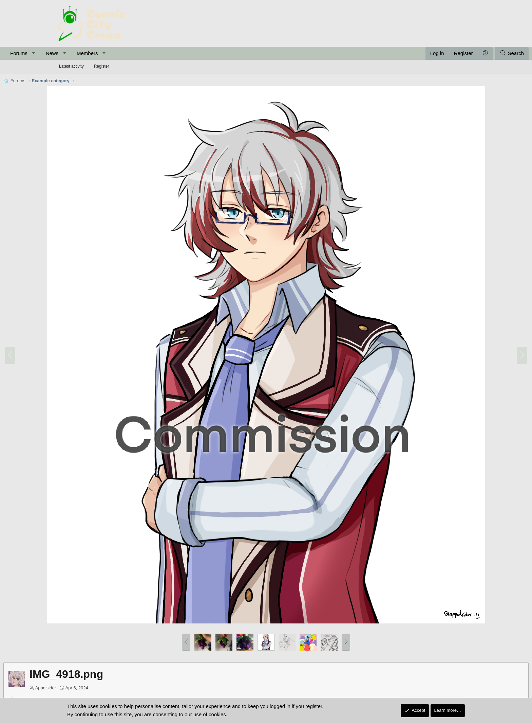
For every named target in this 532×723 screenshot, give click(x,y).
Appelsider (99, 661)
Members (141, 53)
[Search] (458, 53)
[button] (87, 53)
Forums (72, 53)
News (106, 53)
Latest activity (71, 66)
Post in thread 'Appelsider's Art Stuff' (143, 673)
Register (101, 66)
